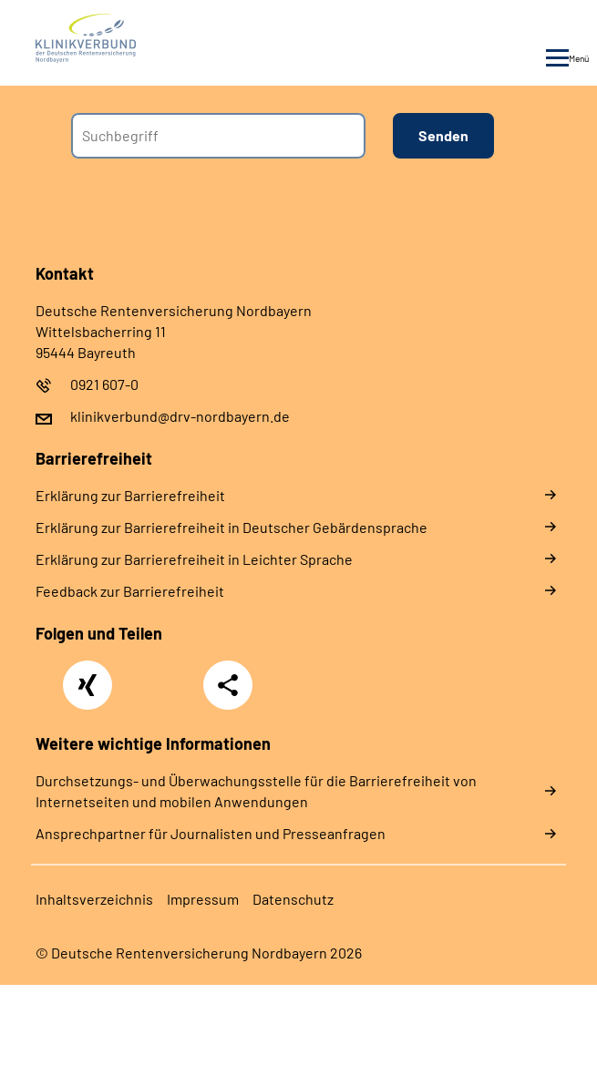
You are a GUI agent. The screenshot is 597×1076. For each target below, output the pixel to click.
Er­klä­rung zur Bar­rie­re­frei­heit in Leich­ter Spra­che (194, 559)
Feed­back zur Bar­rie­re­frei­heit (130, 590)
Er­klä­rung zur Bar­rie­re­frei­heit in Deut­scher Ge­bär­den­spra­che (231, 527)
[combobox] (218, 136)
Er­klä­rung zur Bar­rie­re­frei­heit (130, 495)
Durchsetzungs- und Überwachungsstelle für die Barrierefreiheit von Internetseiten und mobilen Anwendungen (256, 791)
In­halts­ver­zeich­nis (94, 898)
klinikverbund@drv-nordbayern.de (180, 416)
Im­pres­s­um (203, 898)
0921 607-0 (104, 384)
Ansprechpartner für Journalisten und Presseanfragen (211, 833)
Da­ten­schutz (293, 898)
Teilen (228, 685)
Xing (87, 675)
